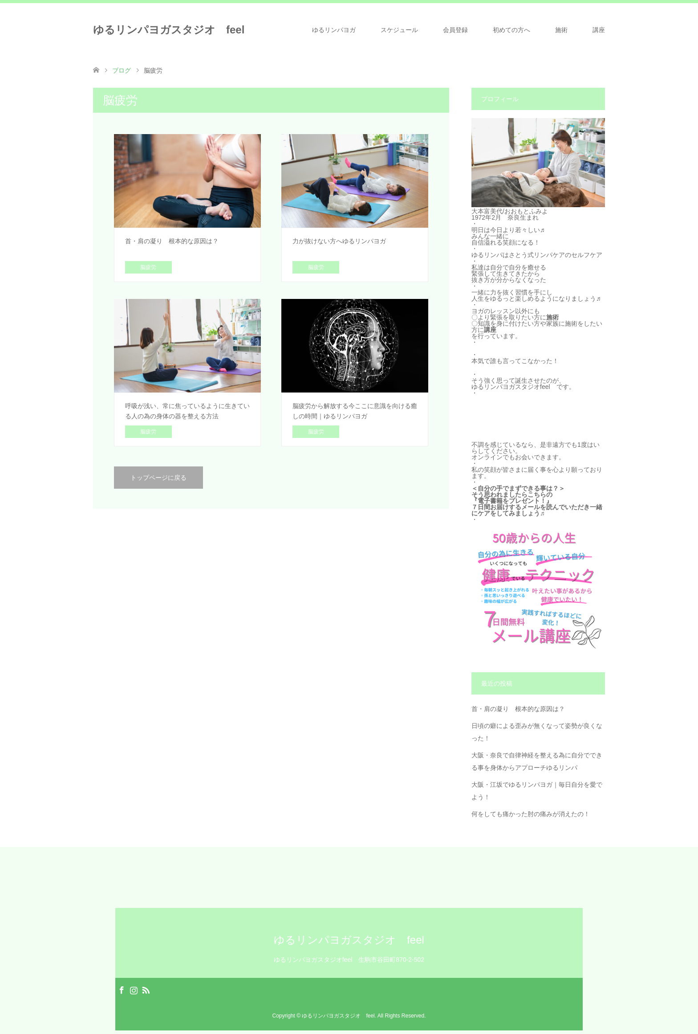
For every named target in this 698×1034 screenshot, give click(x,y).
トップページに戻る (158, 477)
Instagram (133, 989)
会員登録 (455, 29)
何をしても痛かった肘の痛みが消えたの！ (530, 813)
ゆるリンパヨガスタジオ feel (168, 30)
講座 (598, 29)
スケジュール (399, 29)
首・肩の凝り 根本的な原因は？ (518, 708)
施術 (561, 29)
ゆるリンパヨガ (334, 29)
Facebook (121, 989)
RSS (145, 989)
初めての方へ (511, 29)
